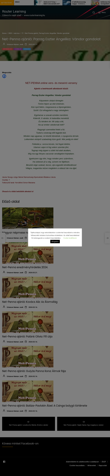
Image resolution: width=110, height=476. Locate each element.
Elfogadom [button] (55, 241)
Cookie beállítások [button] (70, 238)
